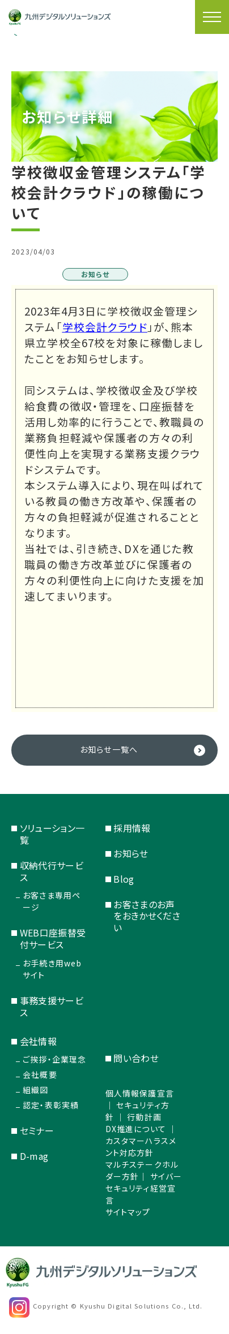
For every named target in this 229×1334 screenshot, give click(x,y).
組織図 (35, 1089)
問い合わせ (136, 1058)
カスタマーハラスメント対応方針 (140, 1146)
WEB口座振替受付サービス (53, 938)
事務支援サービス (52, 1006)
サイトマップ (128, 1212)
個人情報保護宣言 (139, 1093)
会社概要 (40, 1074)
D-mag (34, 1156)
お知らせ (130, 853)
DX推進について (135, 1128)
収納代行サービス (52, 871)
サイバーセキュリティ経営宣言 (143, 1188)
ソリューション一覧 (52, 834)
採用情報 (131, 828)
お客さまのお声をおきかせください (146, 916)
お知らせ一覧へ (109, 749)
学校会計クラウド (104, 326)
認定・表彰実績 (51, 1105)
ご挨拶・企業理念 (54, 1059)
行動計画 (144, 1117)
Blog (123, 879)
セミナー (37, 1130)
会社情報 (38, 1041)
